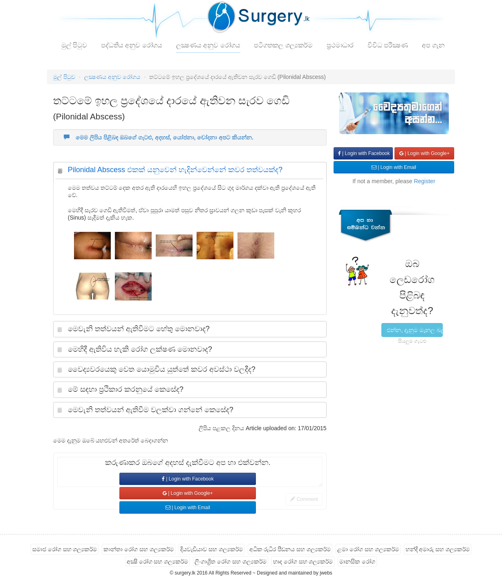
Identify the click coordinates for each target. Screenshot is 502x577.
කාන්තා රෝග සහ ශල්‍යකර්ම (138, 549)
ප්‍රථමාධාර (340, 45)
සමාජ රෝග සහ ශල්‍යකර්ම (64, 549)
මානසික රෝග (357, 561)
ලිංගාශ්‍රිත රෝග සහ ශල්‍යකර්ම (231, 561)
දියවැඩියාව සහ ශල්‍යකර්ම (211, 549)
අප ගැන (433, 45)
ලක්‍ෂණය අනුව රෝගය (208, 45)
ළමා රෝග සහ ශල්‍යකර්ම (368, 549)
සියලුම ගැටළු (412, 341)
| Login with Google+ (188, 493)
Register (424, 181)
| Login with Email (188, 507)
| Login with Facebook (188, 479)
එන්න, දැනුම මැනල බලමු (415, 330)
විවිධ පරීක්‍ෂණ (388, 45)
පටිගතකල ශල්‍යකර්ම (283, 45)
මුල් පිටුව (74, 45)
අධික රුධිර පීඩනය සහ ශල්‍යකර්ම (290, 549)
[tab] (190, 172)
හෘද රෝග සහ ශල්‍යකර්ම (303, 561)
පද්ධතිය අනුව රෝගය (131, 45)
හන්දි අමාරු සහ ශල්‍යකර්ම (438, 549)
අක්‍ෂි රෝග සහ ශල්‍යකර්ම (157, 561)
